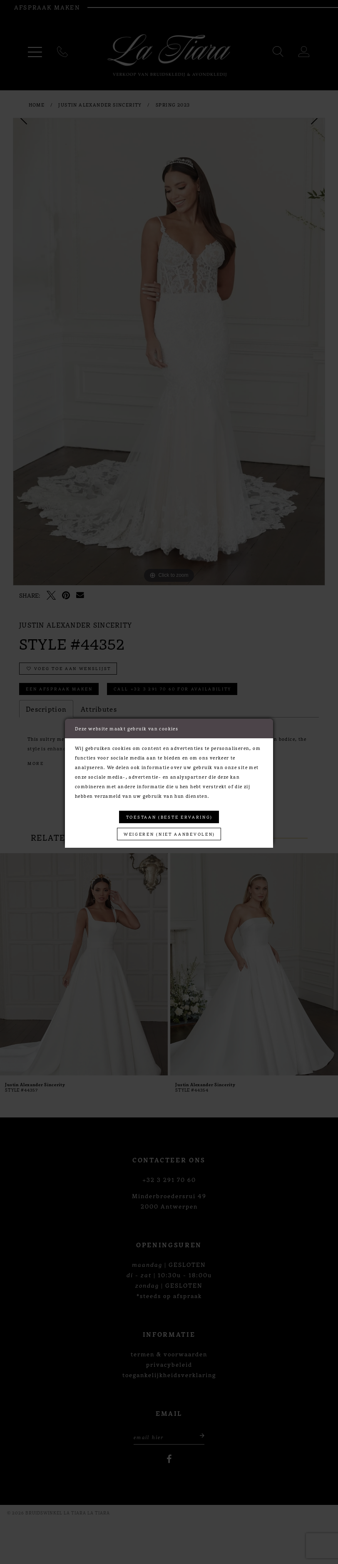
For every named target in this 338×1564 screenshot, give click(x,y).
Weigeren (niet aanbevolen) (169, 834)
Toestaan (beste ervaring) (169, 816)
